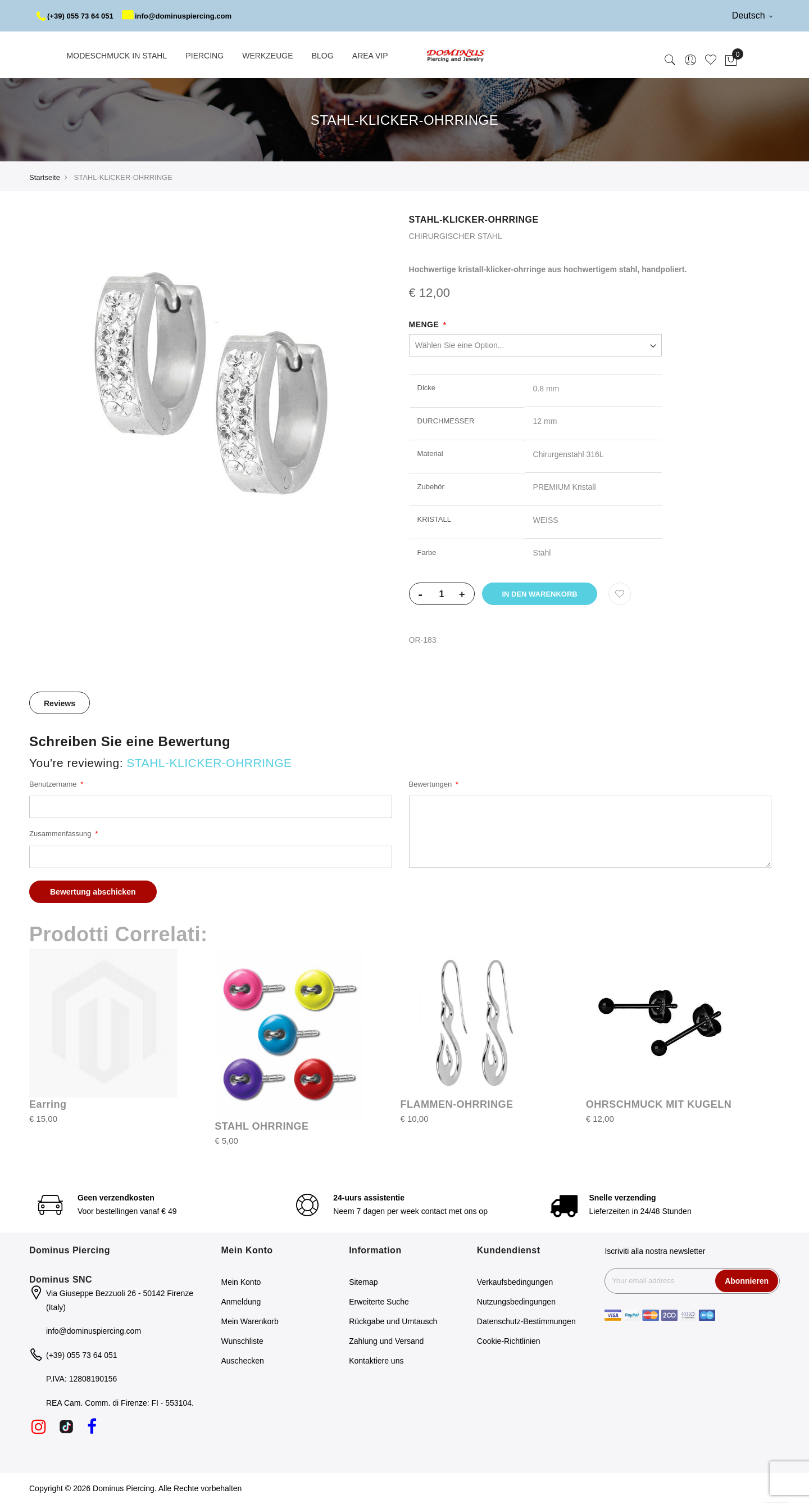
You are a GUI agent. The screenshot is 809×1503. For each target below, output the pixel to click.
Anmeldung (241, 1301)
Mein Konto (241, 1281)
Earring (48, 1103)
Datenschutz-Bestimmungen (526, 1320)
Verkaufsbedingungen (515, 1281)
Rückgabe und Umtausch (393, 1320)
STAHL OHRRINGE (261, 1125)
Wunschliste (242, 1340)
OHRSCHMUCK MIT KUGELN (659, 1103)
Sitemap (363, 1281)
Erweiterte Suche (379, 1301)
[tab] (59, 702)
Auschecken (242, 1360)
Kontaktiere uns (376, 1360)
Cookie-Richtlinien (508, 1340)
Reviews (59, 702)
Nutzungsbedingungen (516, 1301)
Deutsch (752, 15)
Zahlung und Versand (386, 1340)
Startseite (44, 176)
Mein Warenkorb (250, 1320)
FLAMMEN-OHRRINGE (457, 1103)
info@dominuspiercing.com (186, 15)
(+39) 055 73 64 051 (78, 15)
